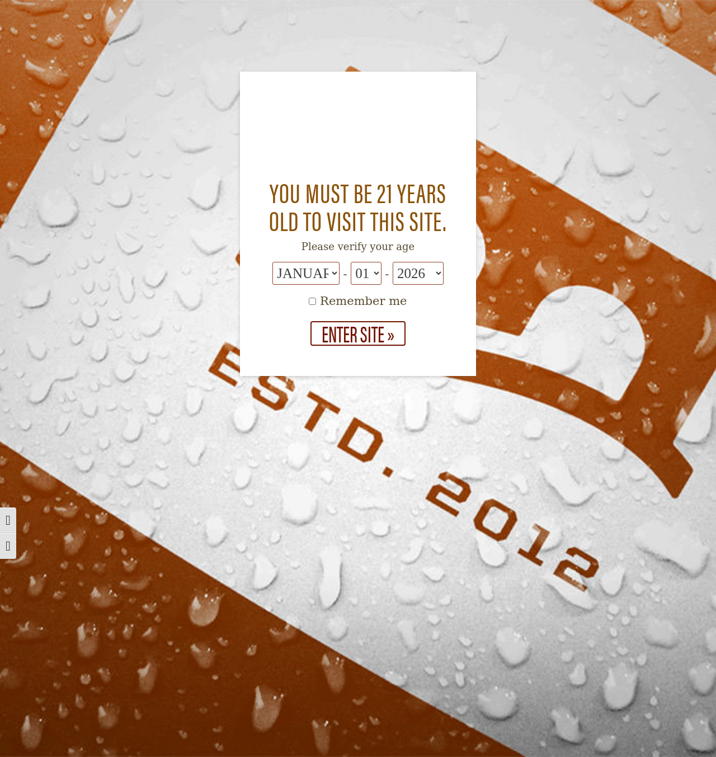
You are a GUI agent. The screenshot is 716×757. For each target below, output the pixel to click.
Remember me (358, 301)
